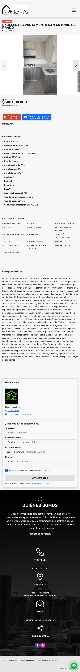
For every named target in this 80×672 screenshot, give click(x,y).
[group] (40, 65)
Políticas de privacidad (40, 534)
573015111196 (13, 411)
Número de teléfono (13, 447)
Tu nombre (10, 428)
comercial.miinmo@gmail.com (40, 620)
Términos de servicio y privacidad (38, 483)
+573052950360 (40, 568)
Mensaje (9, 457)
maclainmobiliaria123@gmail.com (21, 414)
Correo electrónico (13, 438)
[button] (31, 92)
